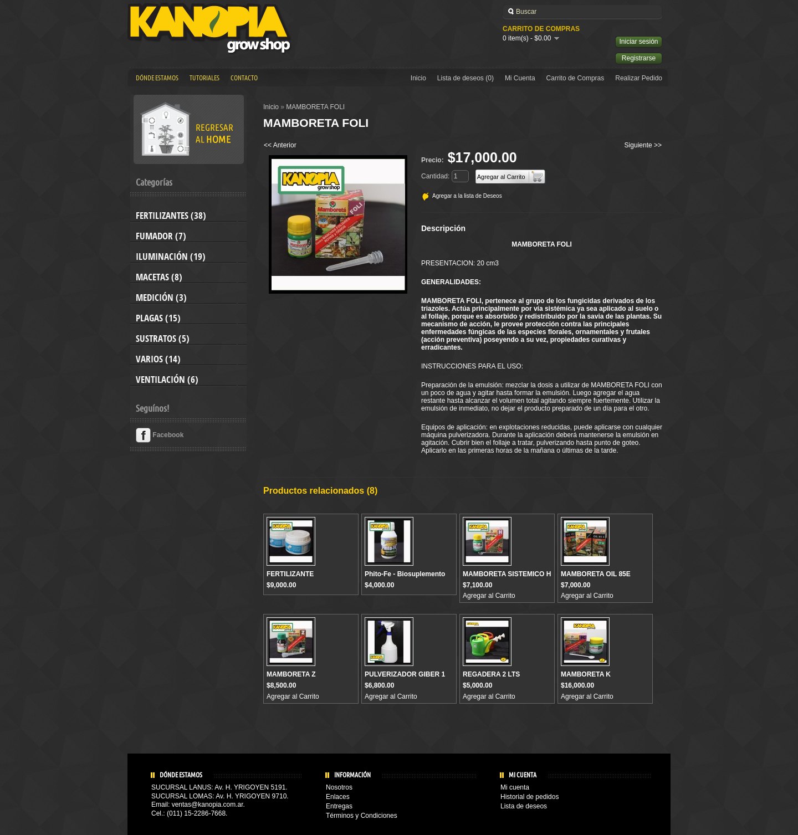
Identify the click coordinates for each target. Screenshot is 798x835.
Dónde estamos (157, 78)
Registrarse (639, 58)
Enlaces (338, 797)
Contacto (244, 78)
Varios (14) (158, 359)
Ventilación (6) (167, 379)
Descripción (443, 228)
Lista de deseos (523, 806)
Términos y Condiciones (361, 815)
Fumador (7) (161, 236)
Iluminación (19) (171, 256)
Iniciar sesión (638, 41)
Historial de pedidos (529, 797)
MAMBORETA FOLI (315, 107)
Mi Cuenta (520, 78)
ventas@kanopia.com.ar (207, 804)
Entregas (339, 806)
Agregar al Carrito (489, 596)
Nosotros (339, 787)
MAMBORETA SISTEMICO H (507, 574)
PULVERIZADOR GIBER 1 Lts (405, 678)
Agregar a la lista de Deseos (467, 196)
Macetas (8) (159, 277)
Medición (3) (161, 297)
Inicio (418, 78)
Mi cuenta (514, 787)
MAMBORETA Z (291, 674)
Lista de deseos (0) (465, 78)
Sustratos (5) (163, 338)
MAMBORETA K (586, 674)
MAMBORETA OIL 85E (596, 574)
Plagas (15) (158, 318)
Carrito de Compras (575, 78)
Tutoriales (204, 78)
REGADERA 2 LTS (491, 674)
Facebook (159, 435)
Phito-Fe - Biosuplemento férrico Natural (405, 578)
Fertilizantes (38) (171, 215)
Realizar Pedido (638, 78)
